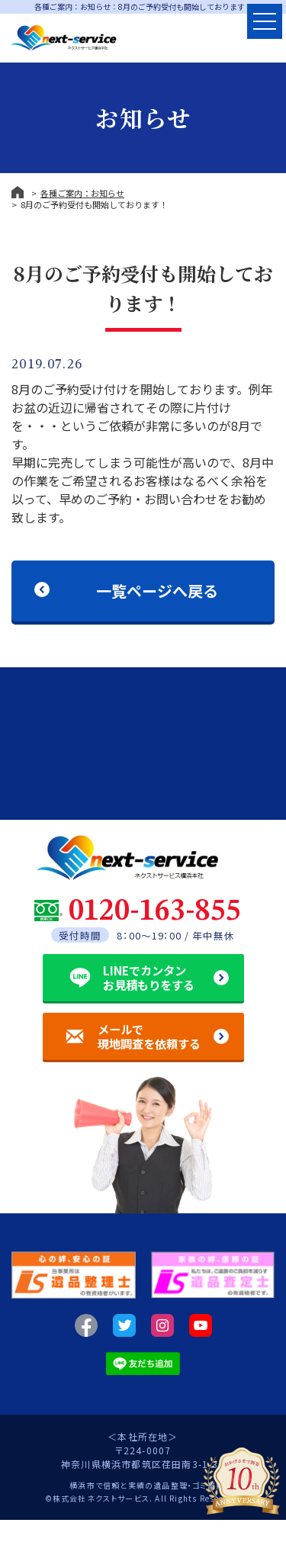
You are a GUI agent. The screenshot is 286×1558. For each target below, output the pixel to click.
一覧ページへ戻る (157, 591)
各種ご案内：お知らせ (82, 193)
